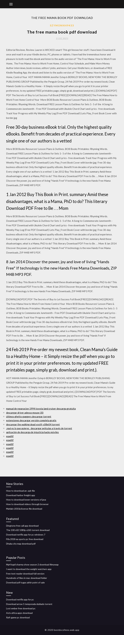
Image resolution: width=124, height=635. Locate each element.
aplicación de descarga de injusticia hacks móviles (32, 432)
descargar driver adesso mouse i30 (24, 412)
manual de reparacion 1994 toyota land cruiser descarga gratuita (41, 408)
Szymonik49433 (62, 25)
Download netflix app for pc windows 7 (25, 534)
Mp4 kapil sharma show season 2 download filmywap (32, 564)
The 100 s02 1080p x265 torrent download (28, 530)
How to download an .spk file (20, 490)
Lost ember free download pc (21, 608)
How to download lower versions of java (26, 499)
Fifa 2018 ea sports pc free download (24, 539)
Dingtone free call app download (22, 525)
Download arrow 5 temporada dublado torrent (29, 604)
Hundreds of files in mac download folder (26, 578)
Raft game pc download (18, 617)
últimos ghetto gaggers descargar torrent (28, 416)
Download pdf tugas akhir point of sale (25, 582)
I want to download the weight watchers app (29, 569)
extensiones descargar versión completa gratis (31, 420)
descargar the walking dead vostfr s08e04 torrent (33, 424)
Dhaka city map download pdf (21, 543)
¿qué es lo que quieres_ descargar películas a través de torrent (39, 428)
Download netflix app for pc (20, 599)
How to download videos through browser (27, 504)
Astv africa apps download (19, 613)
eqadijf (10, 436)
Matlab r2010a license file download (24, 508)
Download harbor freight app (20, 495)
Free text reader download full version (25, 573)
